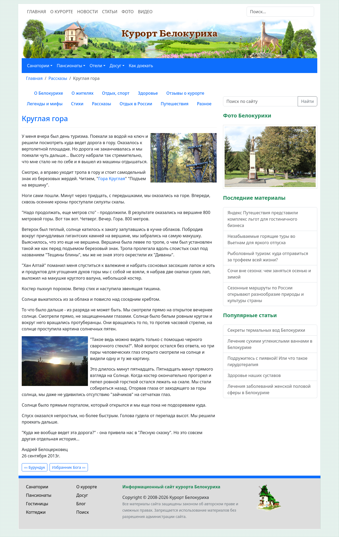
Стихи (77, 104)
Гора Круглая (111, 178)
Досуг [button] (115, 66)
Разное (204, 104)
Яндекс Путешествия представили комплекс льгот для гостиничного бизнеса (263, 219)
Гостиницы (37, 504)
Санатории (37, 487)
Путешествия (175, 104)
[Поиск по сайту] (260, 101)
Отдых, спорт (116, 93)
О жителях (82, 93)
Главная (36, 12)
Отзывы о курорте (185, 93)
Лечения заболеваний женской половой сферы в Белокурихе (269, 389)
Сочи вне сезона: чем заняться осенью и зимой (269, 274)
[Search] (280, 12)
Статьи (109, 12)
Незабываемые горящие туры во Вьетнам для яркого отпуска (261, 239)
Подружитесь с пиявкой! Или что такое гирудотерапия (267, 361)
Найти (307, 101)
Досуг (82, 495)
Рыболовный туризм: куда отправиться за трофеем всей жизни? (268, 257)
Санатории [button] (38, 66)
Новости (87, 12)
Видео (145, 12)
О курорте (61, 12)
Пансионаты (38, 495)
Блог (81, 504)
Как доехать (141, 66)
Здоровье (148, 93)
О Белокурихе (48, 93)
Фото (128, 12)
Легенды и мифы (45, 104)
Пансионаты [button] (69, 66)
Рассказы (101, 104)
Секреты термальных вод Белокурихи (266, 330)
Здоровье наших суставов (254, 375)
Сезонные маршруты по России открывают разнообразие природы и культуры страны (266, 294)
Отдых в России (136, 104)
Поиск (82, 512)
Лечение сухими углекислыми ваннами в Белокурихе (270, 344)
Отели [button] (96, 66)
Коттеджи (36, 512)
